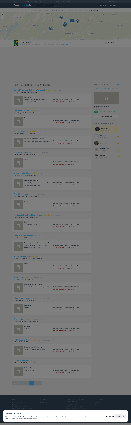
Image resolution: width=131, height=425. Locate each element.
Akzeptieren (120, 416)
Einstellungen (110, 416)
